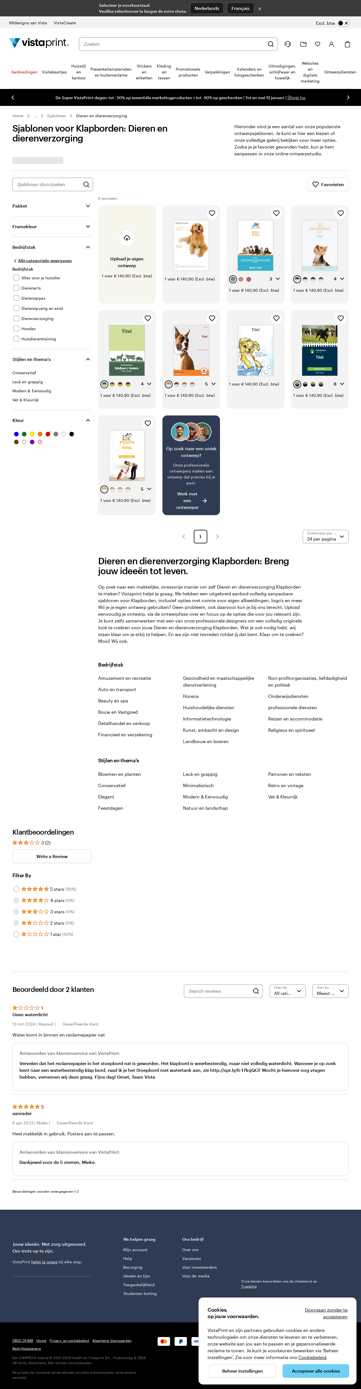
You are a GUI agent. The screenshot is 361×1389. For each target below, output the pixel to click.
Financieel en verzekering (125, 734)
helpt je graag (44, 1261)
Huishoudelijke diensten (208, 707)
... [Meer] (35, 116)
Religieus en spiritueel (291, 730)
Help (127, 1258)
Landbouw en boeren (206, 741)
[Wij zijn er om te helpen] (287, 44)
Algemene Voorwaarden (112, 1340)
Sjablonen (56, 115)
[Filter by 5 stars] (16, 889)
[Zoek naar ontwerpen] (86, 184)
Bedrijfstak (24, 247)
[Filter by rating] (288, 991)
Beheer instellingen (242, 1370)
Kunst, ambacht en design (211, 730)
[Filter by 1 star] (16, 934)
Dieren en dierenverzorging (101, 115)
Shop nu (296, 97)
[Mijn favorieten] (317, 44)
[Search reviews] (219, 991)
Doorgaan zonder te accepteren (326, 1313)
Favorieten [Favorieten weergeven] (328, 184)
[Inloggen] (331, 44)
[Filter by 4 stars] (16, 900)
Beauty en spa (113, 700)
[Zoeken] (270, 44)
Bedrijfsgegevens (26, 1348)
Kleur (18, 420)
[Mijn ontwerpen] (303, 44)
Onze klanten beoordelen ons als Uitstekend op (279, 1283)
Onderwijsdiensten (288, 696)
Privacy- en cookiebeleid (69, 1340)
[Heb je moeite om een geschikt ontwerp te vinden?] (191, 465)
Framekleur (24, 226)
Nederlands (207, 8)
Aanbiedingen (24, 71)
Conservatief (112, 785)
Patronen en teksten (289, 774)
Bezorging (132, 1267)
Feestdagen (110, 808)
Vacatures (191, 1258)
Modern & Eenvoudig (205, 796)
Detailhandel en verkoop (124, 723)
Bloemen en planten (119, 774)
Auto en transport (117, 689)
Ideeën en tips (136, 1275)
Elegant (106, 796)
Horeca (191, 696)
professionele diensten (292, 707)
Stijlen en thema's (31, 359)
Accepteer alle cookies (316, 1370)
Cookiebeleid (312, 1357)
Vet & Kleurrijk (283, 796)
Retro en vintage (285, 785)
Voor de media (196, 1275)
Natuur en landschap (205, 808)
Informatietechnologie (207, 718)
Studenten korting (140, 1293)
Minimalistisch (198, 785)
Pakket (19, 205)
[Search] (256, 991)
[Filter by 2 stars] (16, 923)
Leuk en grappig (200, 774)
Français (241, 8)
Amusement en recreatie (124, 678)
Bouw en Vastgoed (118, 712)
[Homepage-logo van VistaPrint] (39, 44)
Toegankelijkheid (139, 1284)
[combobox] (174, 44)
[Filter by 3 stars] (16, 912)
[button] (183, 536)
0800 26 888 (22, 1340)
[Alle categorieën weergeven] (42, 261)
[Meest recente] (330, 991)
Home (17, 115)
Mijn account (135, 1249)
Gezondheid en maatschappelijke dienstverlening (218, 681)
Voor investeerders (199, 1267)
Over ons (190, 1249)
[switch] (333, 23)
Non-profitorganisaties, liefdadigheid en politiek (307, 681)
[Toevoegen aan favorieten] (212, 213)
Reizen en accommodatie (295, 718)
